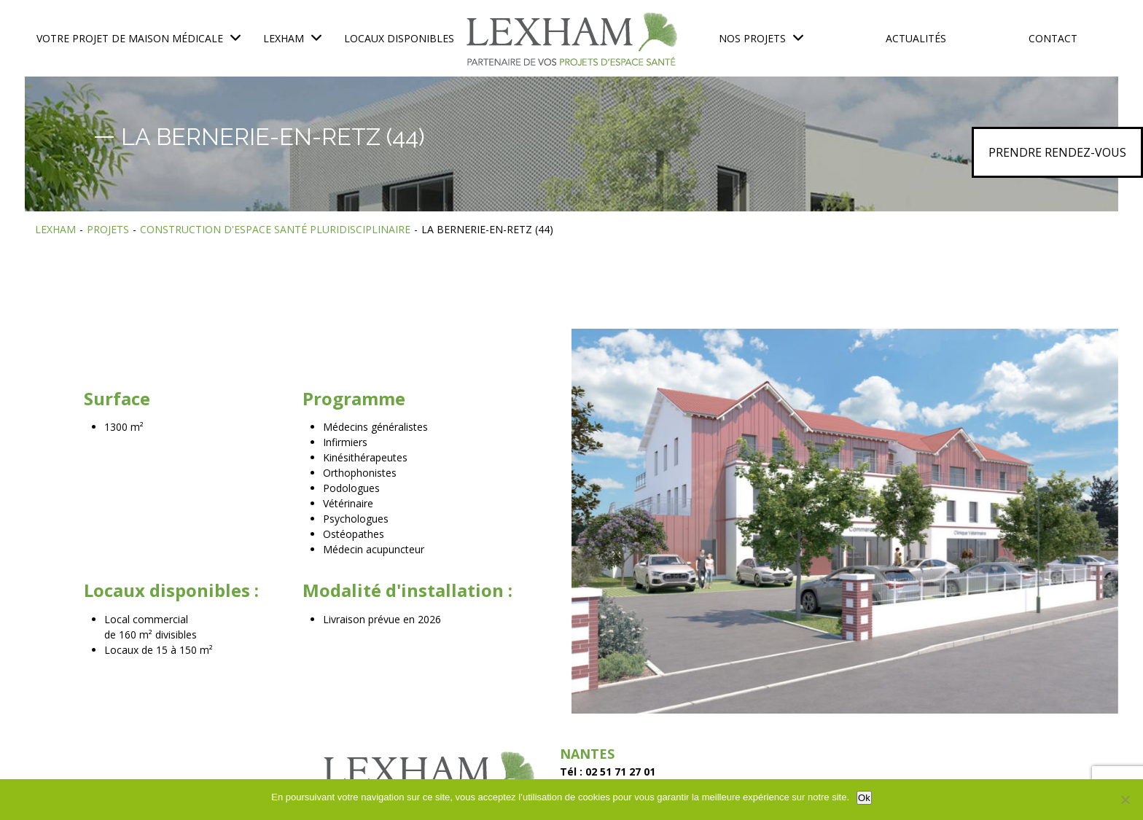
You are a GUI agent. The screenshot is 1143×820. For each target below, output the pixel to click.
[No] (1124, 799)
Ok (864, 797)
